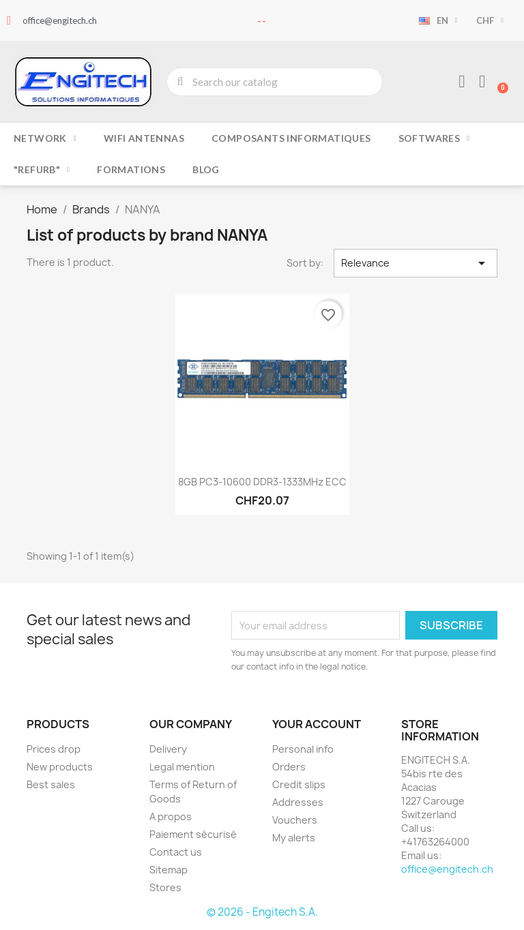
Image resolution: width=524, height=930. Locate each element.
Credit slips (298, 784)
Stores (165, 887)
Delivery (168, 748)
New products (60, 766)
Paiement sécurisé (193, 834)
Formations (131, 169)
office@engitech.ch (447, 868)
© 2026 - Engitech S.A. (262, 912)
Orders (289, 766)
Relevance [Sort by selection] (415, 263)
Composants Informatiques (291, 138)
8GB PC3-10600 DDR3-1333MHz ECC (262, 481)
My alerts (293, 837)
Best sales (51, 784)
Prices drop (54, 748)
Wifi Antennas (144, 138)
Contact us (175, 851)
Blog (206, 169)
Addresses (297, 802)
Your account (316, 724)
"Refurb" (42, 170)
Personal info (303, 748)
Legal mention (182, 766)
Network (45, 138)
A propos (170, 816)
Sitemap (168, 869)
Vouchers (294, 819)
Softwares (434, 138)
